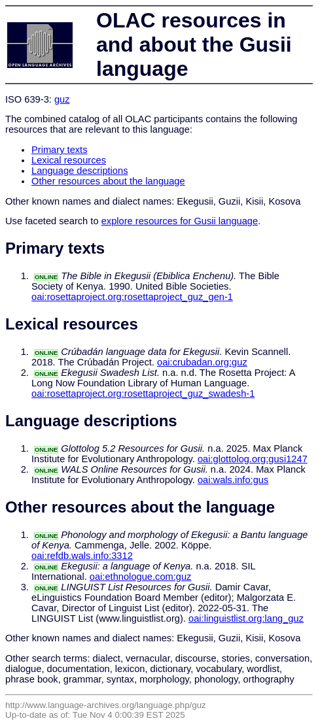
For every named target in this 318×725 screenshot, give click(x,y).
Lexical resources (68, 160)
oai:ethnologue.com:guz (141, 576)
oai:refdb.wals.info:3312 (82, 555)
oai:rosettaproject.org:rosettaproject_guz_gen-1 (132, 297)
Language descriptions (79, 170)
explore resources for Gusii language (179, 221)
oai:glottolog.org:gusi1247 (253, 459)
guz (62, 99)
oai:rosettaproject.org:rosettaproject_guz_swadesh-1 (143, 393)
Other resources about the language (108, 181)
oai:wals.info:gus (233, 480)
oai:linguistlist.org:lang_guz (246, 618)
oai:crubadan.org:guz (202, 362)
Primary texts (59, 149)
